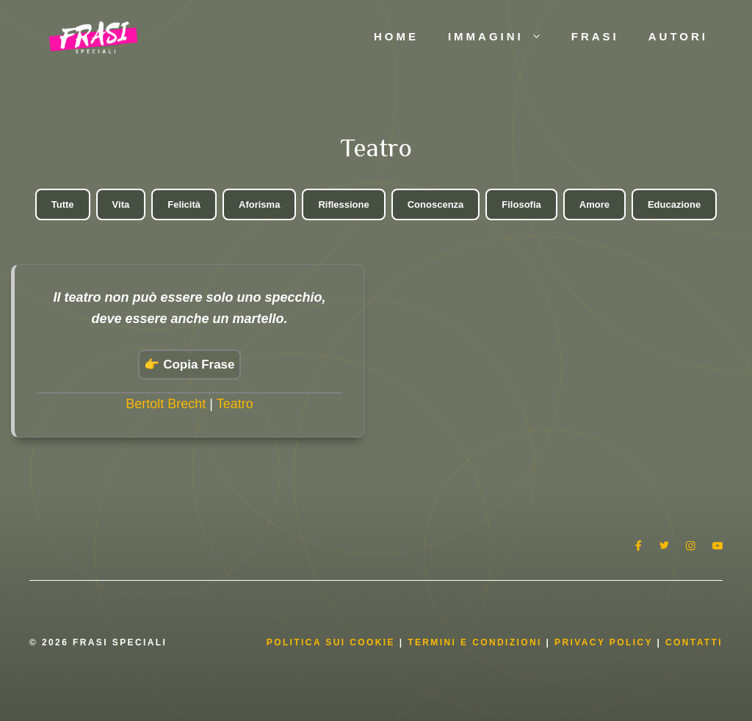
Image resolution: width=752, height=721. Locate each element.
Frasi (595, 36)
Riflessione (343, 204)
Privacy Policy (605, 642)
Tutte (62, 204)
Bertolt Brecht (166, 403)
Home (396, 36)
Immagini (502, 37)
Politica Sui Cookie (331, 642)
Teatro (235, 403)
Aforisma (259, 204)
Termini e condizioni (475, 642)
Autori (678, 36)
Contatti (694, 642)
